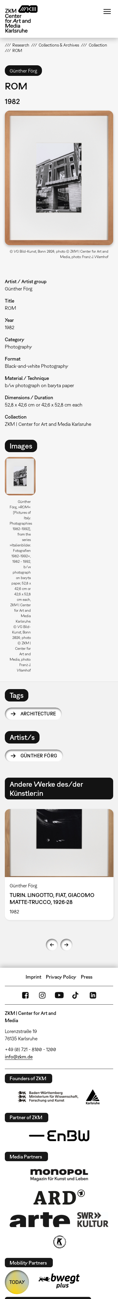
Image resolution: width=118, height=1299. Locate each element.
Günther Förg (39, 755)
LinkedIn (93, 995)
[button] (59, 178)
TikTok (76, 995)
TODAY (17, 1282)
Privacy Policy (61, 977)
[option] (23, 567)
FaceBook (25, 995)
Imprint (33, 977)
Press (86, 977)
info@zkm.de (19, 1056)
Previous (52, 945)
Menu (107, 11)
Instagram (42, 995)
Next (66, 945)
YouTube (59, 995)
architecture (38, 713)
